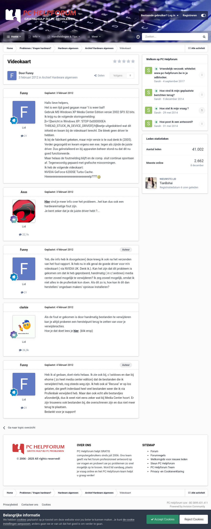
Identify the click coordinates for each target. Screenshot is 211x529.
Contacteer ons (29, 504)
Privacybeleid (10, 504)
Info (35, 36)
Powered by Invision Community (187, 506)
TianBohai (166, 183)
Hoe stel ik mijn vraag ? (174, 108)
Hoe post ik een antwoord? (176, 121)
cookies (21, 519)
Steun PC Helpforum (163, 463)
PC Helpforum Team (163, 467)
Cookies (46, 504)
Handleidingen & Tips (64, 36)
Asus (24, 192)
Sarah (157, 81)
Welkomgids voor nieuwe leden (169, 459)
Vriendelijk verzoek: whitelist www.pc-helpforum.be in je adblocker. (174, 73)
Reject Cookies (194, 519)
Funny (30, 73)
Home (15, 36)
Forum (154, 451)
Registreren (190, 15)
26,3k (24, 350)
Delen (99, 75)
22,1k (24, 234)
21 (24, 135)
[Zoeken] (162, 36)
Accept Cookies (163, 519)
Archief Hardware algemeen (60, 77)
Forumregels (158, 455)
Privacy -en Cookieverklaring (167, 471)
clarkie (24, 307)
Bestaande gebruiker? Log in (159, 15)
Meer (95, 36)
